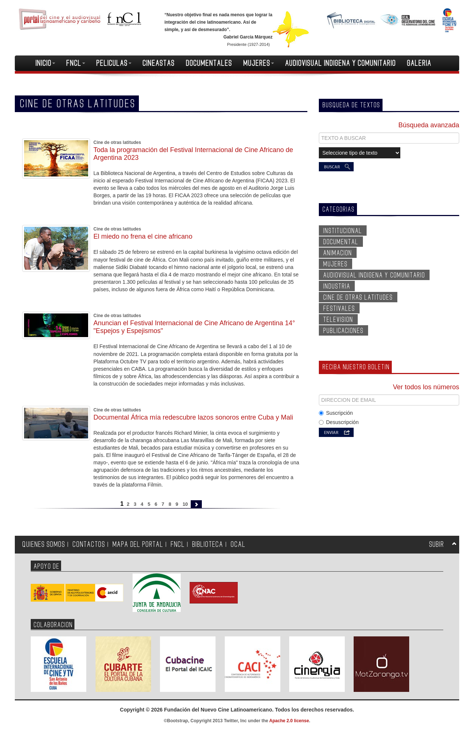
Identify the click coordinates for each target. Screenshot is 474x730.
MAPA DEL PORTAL (138, 544)
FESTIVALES (339, 308)
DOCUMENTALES (209, 63)
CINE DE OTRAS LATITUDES (358, 297)
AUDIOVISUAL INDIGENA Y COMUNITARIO (340, 63)
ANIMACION (337, 253)
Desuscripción (339, 422)
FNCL (75, 63)
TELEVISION (338, 319)
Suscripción (336, 413)
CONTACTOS (89, 544)
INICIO (45, 63)
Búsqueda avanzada (428, 125)
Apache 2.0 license (289, 720)
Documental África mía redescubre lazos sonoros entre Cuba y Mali (193, 417)
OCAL (238, 544)
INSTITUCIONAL (342, 231)
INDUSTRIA (336, 286)
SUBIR (436, 544)
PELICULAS (113, 63)
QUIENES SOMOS (43, 544)
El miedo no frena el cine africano (142, 236)
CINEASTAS (159, 63)
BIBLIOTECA (207, 544)
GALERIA (419, 63)
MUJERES (258, 63)
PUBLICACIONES (343, 330)
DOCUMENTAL (340, 242)
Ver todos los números (426, 387)
